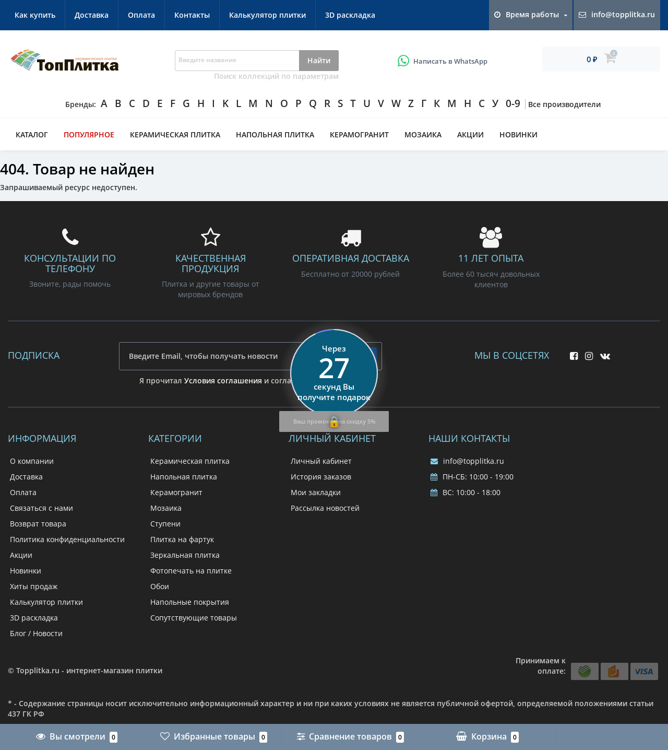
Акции (470, 134)
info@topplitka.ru (467, 461)
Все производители (564, 104)
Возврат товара (38, 524)
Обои (159, 586)
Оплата (141, 15)
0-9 (513, 103)
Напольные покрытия (189, 602)
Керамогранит (359, 134)
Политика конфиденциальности (67, 539)
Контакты (192, 15)
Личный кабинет (321, 461)
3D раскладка (350, 15)
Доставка (92, 15)
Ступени (165, 524)
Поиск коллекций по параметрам (276, 76)
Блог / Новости (36, 633)
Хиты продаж (33, 586)
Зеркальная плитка (185, 555)
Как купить (35, 15)
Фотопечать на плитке (191, 571)
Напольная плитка (275, 134)
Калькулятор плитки (267, 15)
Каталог (32, 134)
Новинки (518, 134)
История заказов (321, 477)
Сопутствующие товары (193, 618)
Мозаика (423, 134)
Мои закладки (316, 492)
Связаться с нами (41, 508)
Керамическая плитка (175, 134)
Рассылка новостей (325, 508)
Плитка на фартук (182, 539)
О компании (32, 461)
